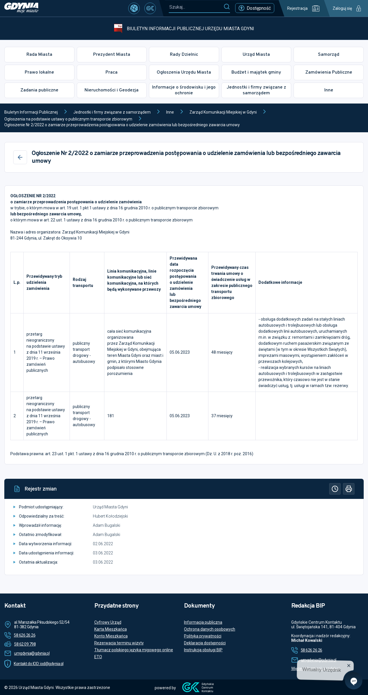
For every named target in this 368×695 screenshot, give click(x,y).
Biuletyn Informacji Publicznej (31, 112)
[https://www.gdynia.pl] (21, 8)
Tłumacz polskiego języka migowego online (133, 650)
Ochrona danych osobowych (209, 629)
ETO (98, 656)
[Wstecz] (20, 157)
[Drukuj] (348, 489)
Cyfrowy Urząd (107, 622)
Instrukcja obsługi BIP (203, 650)
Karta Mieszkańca (110, 629)
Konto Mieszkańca (111, 636)
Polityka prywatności (202, 636)
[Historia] (335, 489)
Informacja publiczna (203, 622)
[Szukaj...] (196, 7)
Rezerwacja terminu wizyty (119, 643)
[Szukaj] (226, 7)
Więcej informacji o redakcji (315, 668)
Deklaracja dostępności (205, 643)
